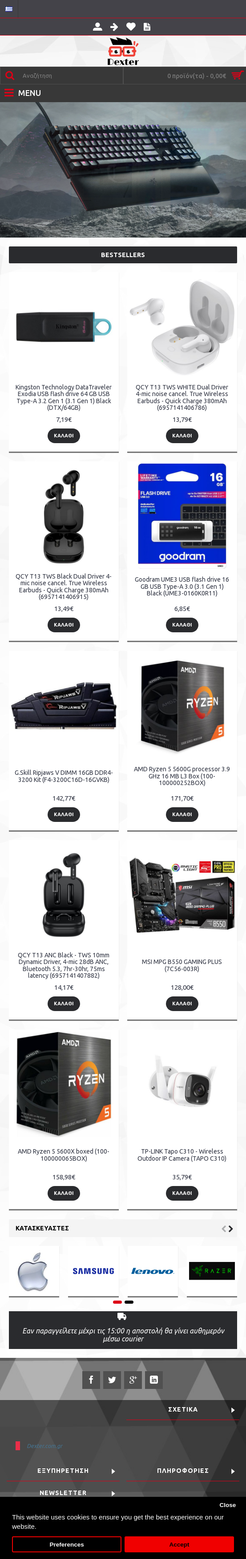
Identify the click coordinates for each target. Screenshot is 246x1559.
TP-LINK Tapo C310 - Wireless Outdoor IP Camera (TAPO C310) (181, 1155)
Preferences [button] (66, 1544)
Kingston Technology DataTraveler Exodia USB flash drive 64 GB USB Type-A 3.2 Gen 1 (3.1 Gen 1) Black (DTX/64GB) (64, 397)
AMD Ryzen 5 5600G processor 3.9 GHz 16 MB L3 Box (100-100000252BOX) (182, 776)
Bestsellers (123, 254)
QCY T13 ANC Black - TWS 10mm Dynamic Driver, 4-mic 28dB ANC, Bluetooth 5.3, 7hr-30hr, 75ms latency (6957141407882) (63, 965)
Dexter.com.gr (44, 1446)
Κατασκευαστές (42, 1228)
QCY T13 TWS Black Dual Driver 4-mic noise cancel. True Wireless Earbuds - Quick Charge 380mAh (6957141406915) (64, 586)
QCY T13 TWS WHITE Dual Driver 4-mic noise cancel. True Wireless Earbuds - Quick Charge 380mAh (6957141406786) (182, 397)
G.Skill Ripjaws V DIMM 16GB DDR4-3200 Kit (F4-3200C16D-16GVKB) (64, 776)
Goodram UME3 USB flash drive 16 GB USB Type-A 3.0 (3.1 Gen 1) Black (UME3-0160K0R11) (182, 586)
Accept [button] (179, 1544)
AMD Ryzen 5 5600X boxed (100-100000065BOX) (63, 1155)
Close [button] (227, 1505)
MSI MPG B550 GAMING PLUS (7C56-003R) (182, 965)
